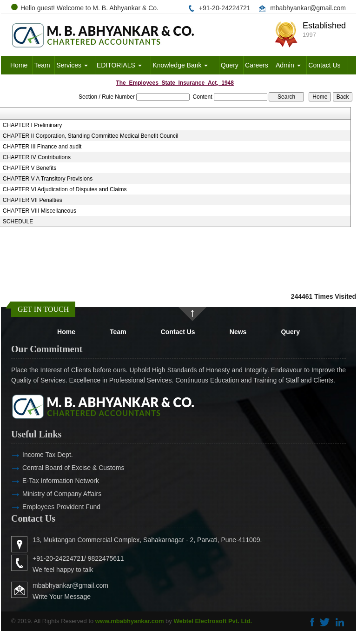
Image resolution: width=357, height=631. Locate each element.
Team (42, 65)
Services (72, 65)
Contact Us (324, 65)
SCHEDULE (18, 221)
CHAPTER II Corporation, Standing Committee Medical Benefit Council (90, 136)
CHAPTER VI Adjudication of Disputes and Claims (65, 189)
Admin (288, 65)
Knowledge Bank (180, 65)
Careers (256, 65)
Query (229, 65)
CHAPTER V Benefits (29, 168)
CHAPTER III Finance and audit (42, 146)
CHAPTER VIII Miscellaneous (39, 211)
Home (18, 65)
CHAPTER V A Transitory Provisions (48, 178)
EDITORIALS (119, 65)
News (238, 332)
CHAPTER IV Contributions (37, 157)
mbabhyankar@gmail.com (308, 8)
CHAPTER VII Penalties (32, 200)
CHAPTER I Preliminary (32, 125)
